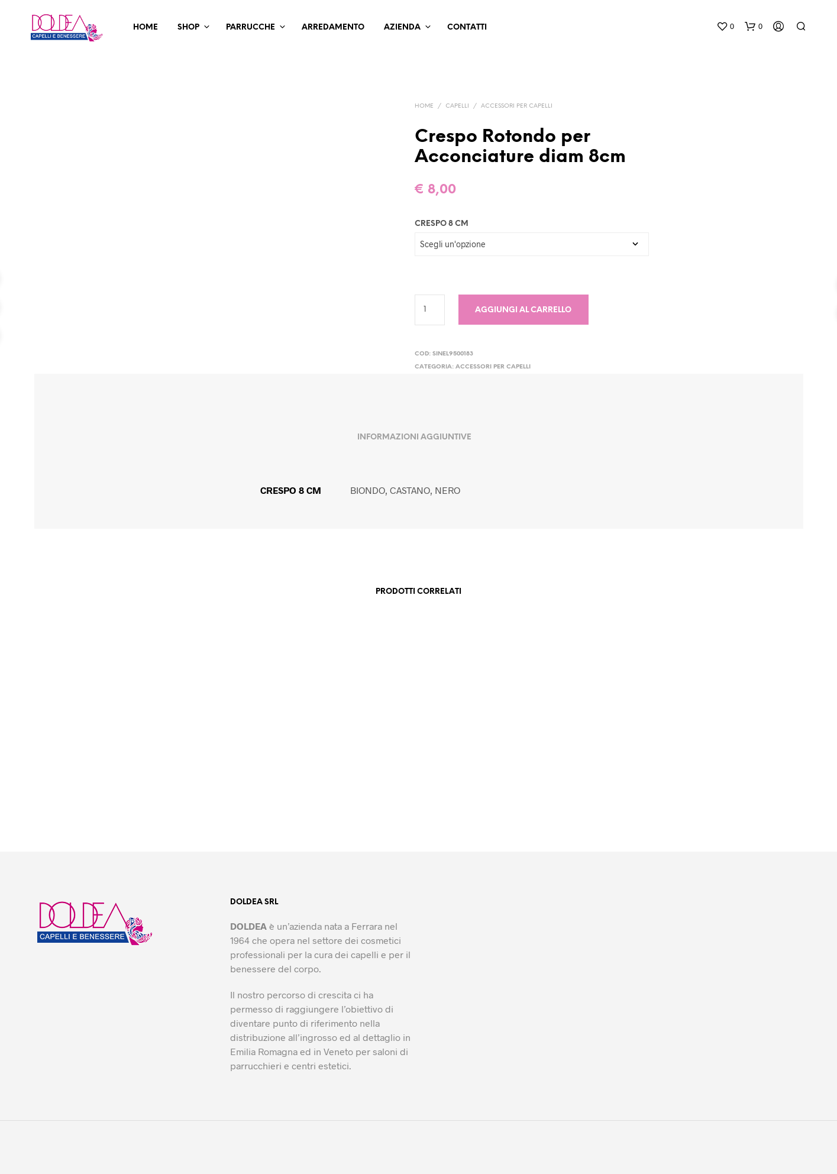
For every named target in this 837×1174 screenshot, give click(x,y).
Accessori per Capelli (516, 106)
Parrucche (250, 27)
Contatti (467, 27)
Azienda (402, 27)
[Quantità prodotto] (430, 310)
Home (145, 27)
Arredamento (333, 27)
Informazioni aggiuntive (414, 437)
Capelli (457, 106)
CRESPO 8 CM (441, 224)
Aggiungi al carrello (523, 310)
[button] (725, 27)
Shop (188, 27)
